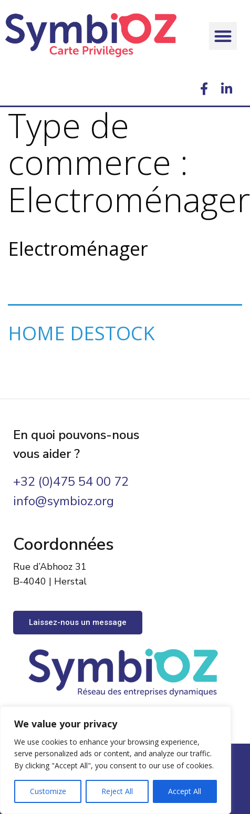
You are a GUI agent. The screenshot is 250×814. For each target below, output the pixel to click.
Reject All (117, 791)
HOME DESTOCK (81, 333)
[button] (223, 36)
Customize (48, 791)
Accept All (184, 791)
